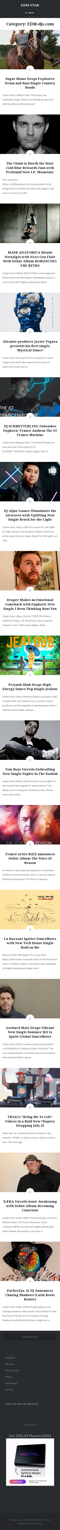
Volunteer (10, 1357)
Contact (9, 1389)
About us (9, 1364)
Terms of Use (12, 1370)
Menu (31, 13)
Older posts (30, 1337)
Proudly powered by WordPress (25, 1519)
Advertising (11, 1383)
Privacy (8, 1376)
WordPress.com (34, 1523)
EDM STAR (30, 5)
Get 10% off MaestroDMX (30, 1436)
